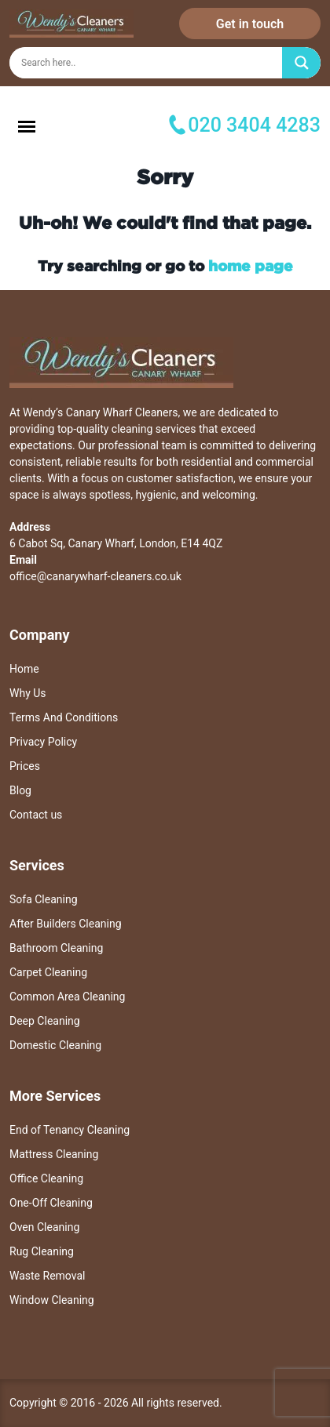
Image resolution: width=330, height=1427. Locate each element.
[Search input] (149, 62)
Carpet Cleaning (48, 972)
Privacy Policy (43, 741)
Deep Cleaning (44, 1021)
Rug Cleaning (41, 1251)
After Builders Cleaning (65, 923)
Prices (24, 766)
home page (250, 265)
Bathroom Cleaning (56, 948)
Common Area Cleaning (67, 996)
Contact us (35, 814)
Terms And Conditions (63, 717)
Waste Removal (47, 1275)
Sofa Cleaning (43, 899)
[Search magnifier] (301, 62)
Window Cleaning (51, 1300)
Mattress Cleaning (53, 1154)
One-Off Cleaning (51, 1202)
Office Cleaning (46, 1178)
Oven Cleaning (44, 1227)
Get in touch (250, 23)
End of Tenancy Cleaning (69, 1130)
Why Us (27, 693)
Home (24, 669)
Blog (20, 790)
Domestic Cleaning (55, 1045)
